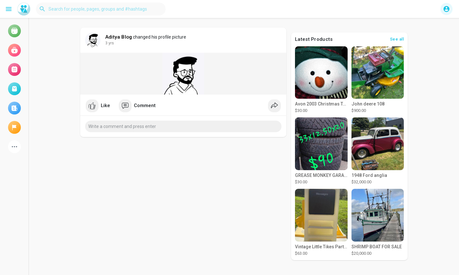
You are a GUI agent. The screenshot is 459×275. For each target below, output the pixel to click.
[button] (101, 9)
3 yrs (109, 43)
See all (397, 39)
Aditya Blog (118, 37)
